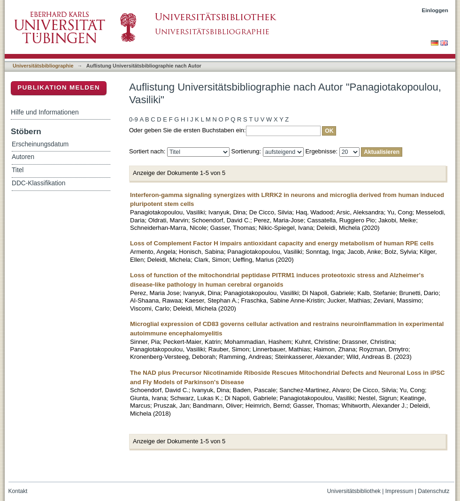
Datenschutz (433, 491)
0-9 (133, 119)
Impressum (399, 491)
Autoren (23, 156)
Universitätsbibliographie (43, 65)
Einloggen (435, 10)
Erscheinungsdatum (40, 144)
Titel (17, 170)
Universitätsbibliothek (354, 491)
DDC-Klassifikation (38, 183)
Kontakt (18, 491)
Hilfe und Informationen (45, 112)
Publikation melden (58, 87)
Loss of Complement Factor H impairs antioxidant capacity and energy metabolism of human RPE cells (282, 243)
